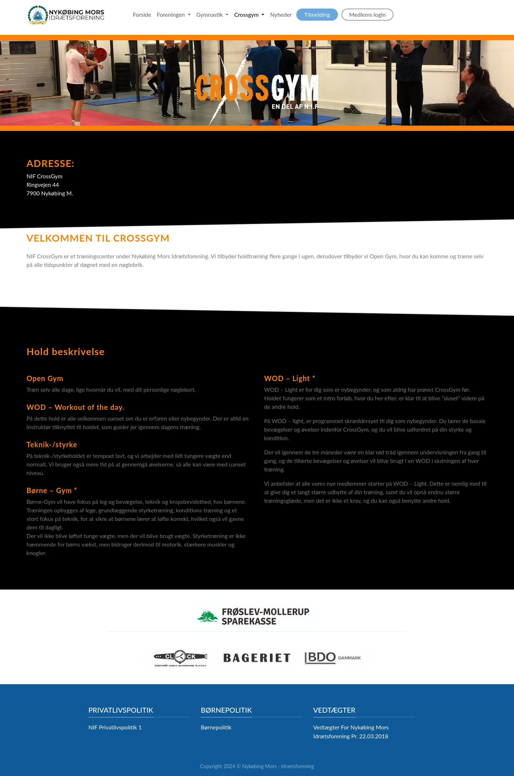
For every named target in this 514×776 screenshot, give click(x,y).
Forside (142, 14)
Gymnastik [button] (210, 14)
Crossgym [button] (247, 14)
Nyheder (281, 14)
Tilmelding (317, 14)
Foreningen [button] (171, 14)
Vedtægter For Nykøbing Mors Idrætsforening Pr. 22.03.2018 (350, 731)
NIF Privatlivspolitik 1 (115, 727)
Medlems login (367, 14)
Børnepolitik (216, 727)
